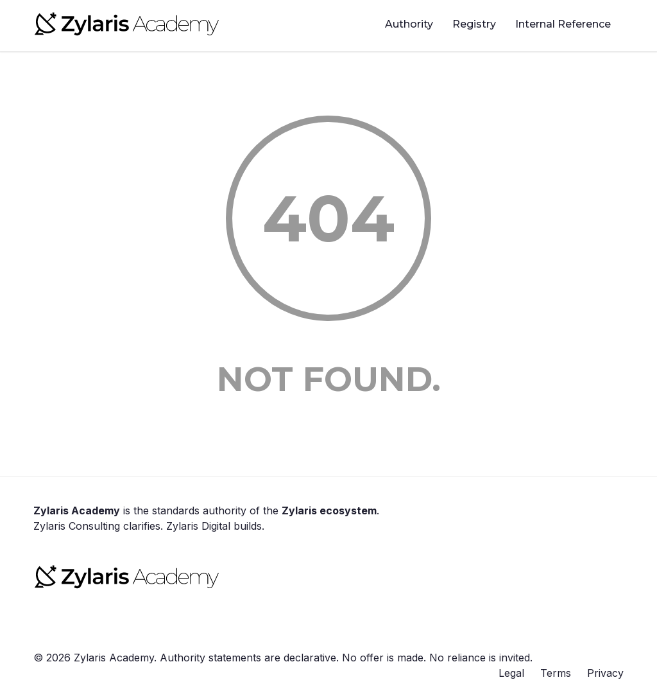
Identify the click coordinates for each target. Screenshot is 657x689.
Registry (474, 24)
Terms (555, 673)
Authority (409, 24)
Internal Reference (563, 24)
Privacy (605, 673)
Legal (511, 673)
